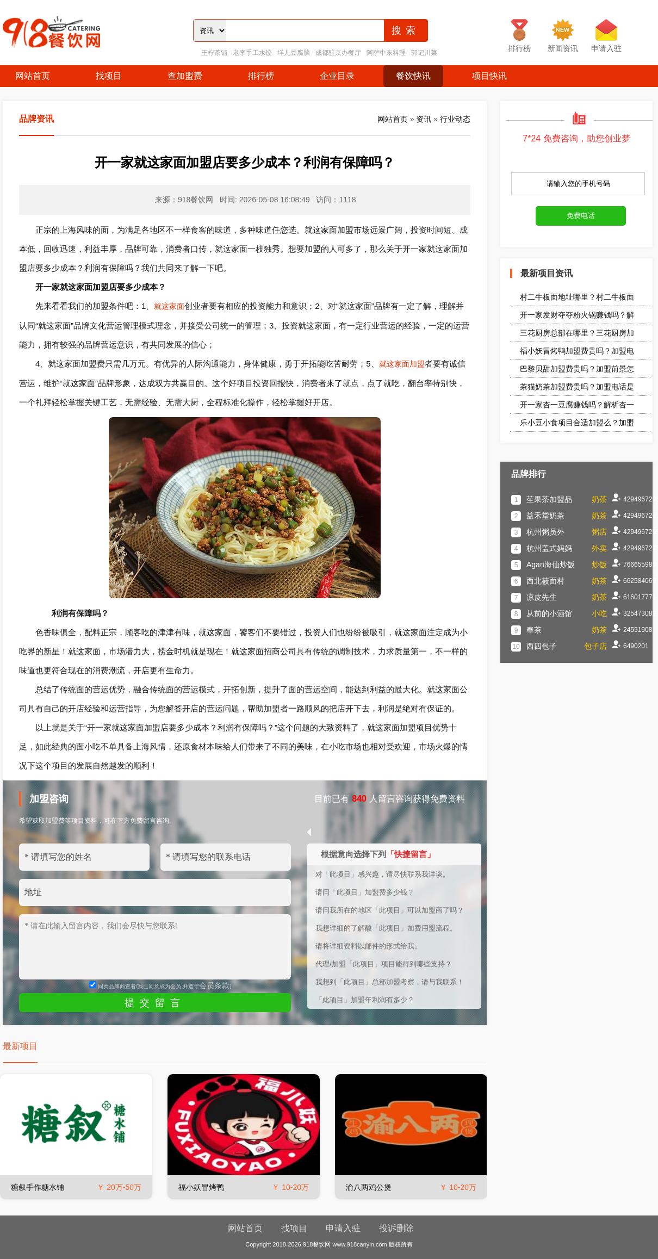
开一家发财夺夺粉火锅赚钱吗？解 (577, 315)
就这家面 (169, 306)
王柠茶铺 (214, 53)
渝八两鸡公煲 (369, 1187)
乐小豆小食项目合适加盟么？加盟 (577, 422)
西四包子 (541, 646)
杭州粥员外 (545, 532)
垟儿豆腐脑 (293, 53)
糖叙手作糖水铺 (37, 1187)
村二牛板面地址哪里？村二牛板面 (577, 297)
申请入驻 (343, 1228)
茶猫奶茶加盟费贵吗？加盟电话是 (577, 386)
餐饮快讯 (413, 75)
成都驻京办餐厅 (338, 53)
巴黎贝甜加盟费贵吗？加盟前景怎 (577, 368)
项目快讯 (489, 75)
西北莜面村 (545, 580)
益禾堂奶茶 (545, 515)
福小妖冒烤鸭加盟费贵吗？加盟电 (577, 350)
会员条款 (214, 985)
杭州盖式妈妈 (549, 548)
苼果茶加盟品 (549, 499)
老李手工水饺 (252, 53)
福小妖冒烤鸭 (201, 1187)
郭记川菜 (424, 53)
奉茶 (534, 629)
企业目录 (337, 75)
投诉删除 (396, 1228)
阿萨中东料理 (386, 53)
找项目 (109, 75)
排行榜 (261, 75)
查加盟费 (184, 75)
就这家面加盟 (402, 363)
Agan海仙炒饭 (550, 564)
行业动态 (455, 119)
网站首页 (32, 75)
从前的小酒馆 (549, 613)
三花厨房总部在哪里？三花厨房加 (577, 332)
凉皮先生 (541, 597)
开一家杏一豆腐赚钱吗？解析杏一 (577, 404)
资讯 (423, 119)
